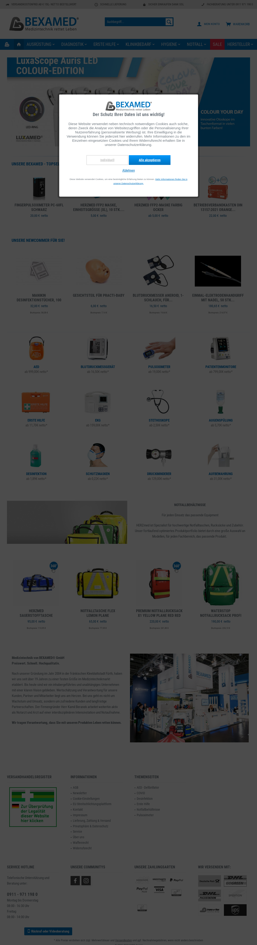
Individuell (107, 160)
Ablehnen (128, 170)
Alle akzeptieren (150, 160)
